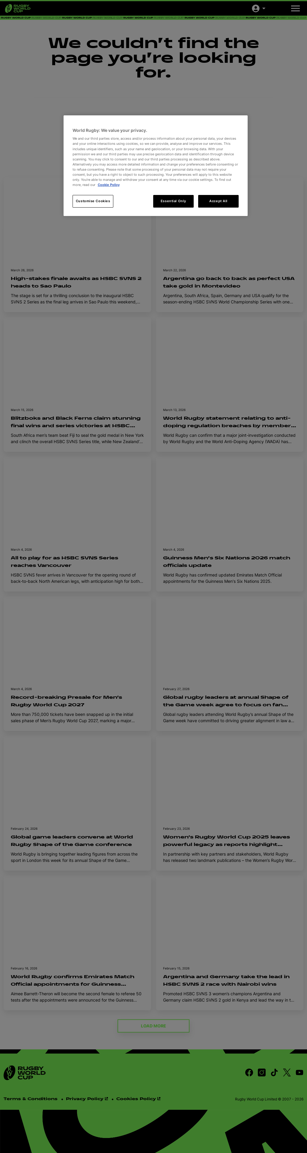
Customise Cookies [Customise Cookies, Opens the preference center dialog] (93, 201)
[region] (156, 165)
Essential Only (173, 201)
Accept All (218, 201)
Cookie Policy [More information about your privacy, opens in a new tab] (109, 185)
